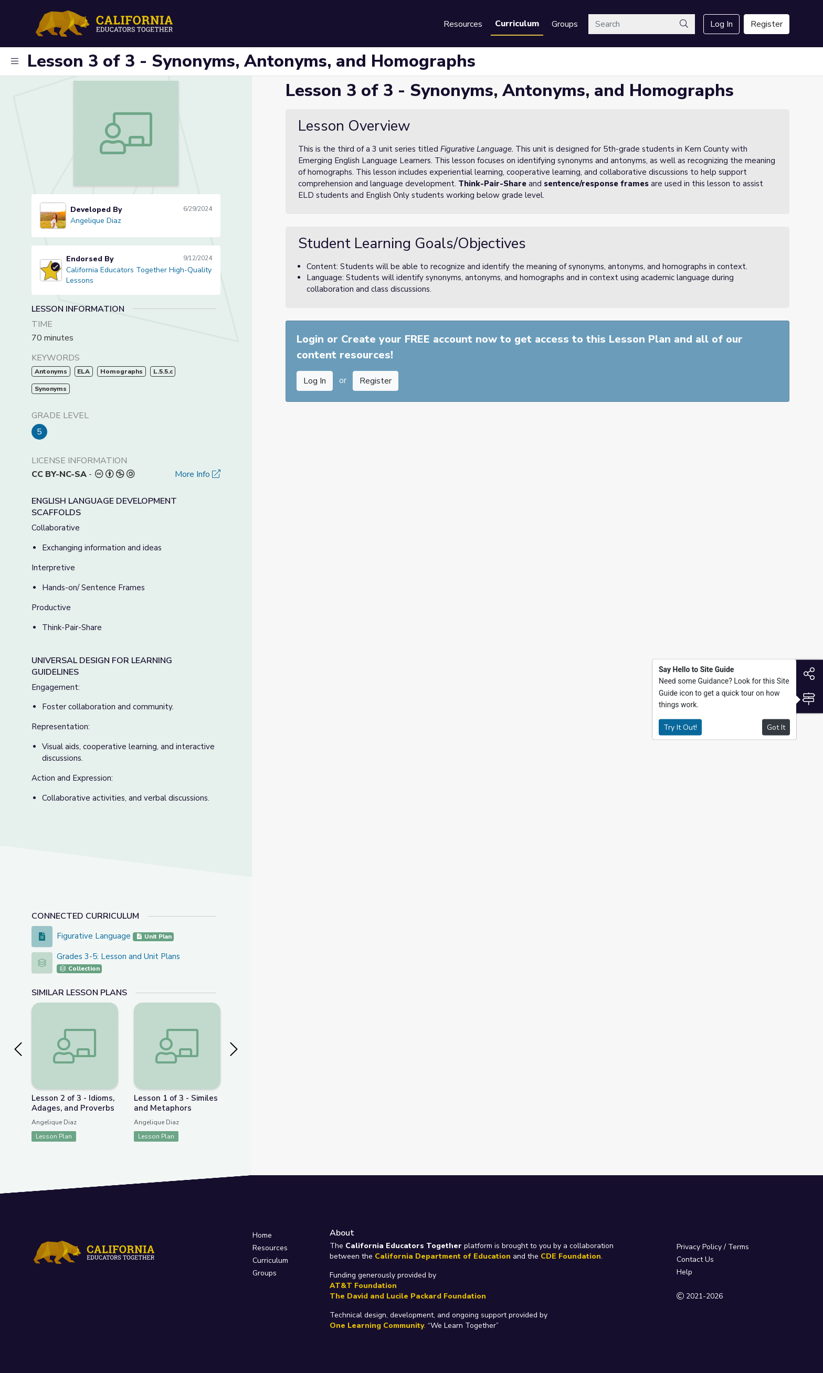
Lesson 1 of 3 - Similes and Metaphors (176, 1103)
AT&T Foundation (363, 1286)
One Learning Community (377, 1326)
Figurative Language (95, 936)
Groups (565, 24)
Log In (721, 24)
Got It (776, 727)
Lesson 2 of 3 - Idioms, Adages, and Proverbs (72, 1103)
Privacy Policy (699, 1247)
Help (684, 1272)
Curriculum (517, 23)
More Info (197, 474)
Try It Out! (680, 727)
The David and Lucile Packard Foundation (408, 1296)
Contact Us (695, 1259)
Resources (463, 24)
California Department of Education (443, 1256)
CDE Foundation (571, 1256)
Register (767, 24)
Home (262, 1235)
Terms (738, 1247)
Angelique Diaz (95, 221)
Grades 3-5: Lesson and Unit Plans (118, 956)
